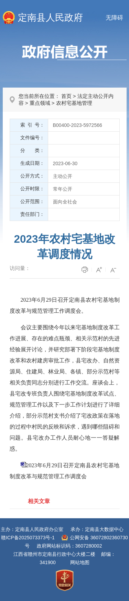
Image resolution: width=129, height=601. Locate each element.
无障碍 (114, 17)
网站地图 (79, 562)
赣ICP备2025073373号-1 (28, 537)
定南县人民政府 (50, 17)
